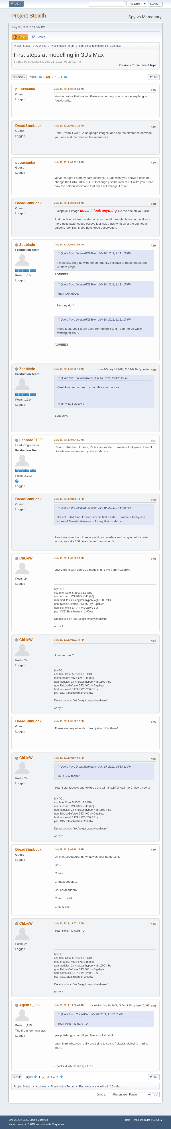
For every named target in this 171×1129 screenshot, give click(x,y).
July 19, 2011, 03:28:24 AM (69, 203)
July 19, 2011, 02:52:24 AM (69, 162)
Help (127, 1119)
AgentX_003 (29, 1005)
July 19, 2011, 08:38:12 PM (69, 721)
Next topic (149, 65)
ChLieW (26, 558)
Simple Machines (39, 1119)
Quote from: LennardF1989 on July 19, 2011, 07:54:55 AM (96, 507)
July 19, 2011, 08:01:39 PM (69, 639)
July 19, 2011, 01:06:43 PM (69, 499)
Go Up (17, 1077)
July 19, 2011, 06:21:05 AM (69, 244)
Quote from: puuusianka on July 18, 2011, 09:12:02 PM (94, 378)
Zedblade (27, 245)
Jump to (101, 1094)
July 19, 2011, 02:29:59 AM (69, 89)
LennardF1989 (31, 440)
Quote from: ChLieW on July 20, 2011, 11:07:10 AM (92, 1014)
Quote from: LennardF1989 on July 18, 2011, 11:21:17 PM (96, 253)
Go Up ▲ (158, 1119)
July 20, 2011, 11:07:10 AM (69, 923)
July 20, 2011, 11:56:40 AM (69, 1005)
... (59, 76)
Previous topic (129, 65)
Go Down (19, 77)
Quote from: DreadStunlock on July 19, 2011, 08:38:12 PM (96, 766)
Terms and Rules (141, 1119)
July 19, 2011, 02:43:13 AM (69, 125)
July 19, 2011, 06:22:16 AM (69, 369)
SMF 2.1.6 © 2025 (18, 1119)
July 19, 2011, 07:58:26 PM (69, 558)
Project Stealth (28, 16)
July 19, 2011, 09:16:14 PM (69, 849)
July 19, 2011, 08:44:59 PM (69, 757)
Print (154, 77)
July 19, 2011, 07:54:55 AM (69, 440)
